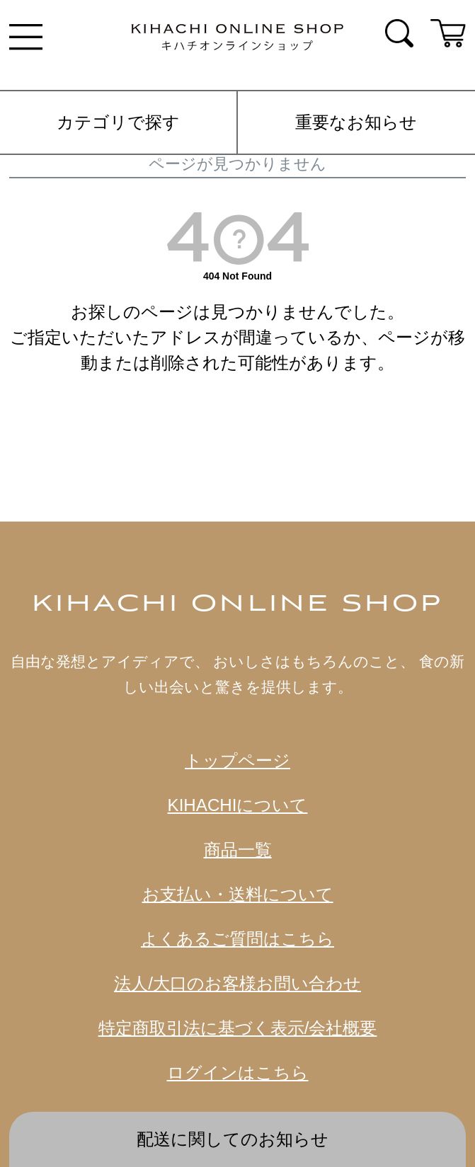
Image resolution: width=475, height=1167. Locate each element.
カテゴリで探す (118, 122)
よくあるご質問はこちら (237, 938)
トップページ (237, 760)
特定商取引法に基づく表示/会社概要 (237, 1027)
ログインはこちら (238, 1072)
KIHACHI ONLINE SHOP (237, 604)
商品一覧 (238, 849)
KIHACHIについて (238, 805)
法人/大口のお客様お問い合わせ (237, 983)
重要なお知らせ (356, 122)
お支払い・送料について (237, 894)
